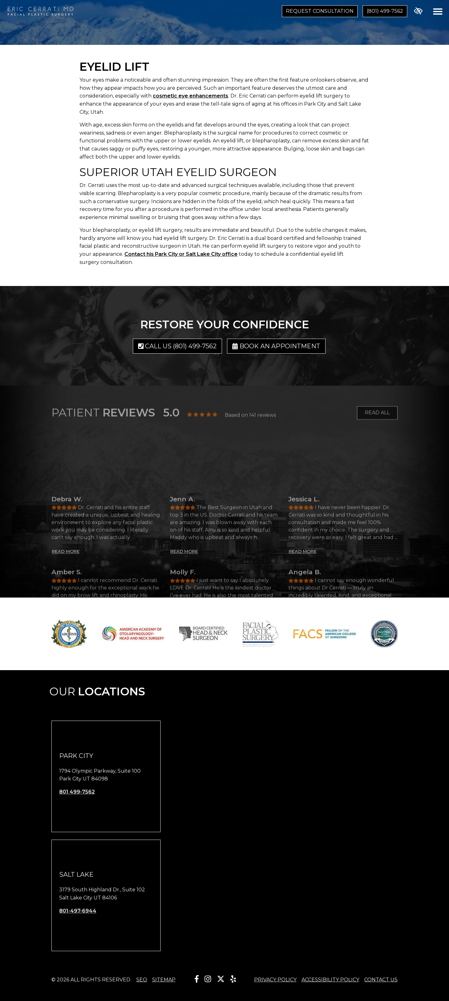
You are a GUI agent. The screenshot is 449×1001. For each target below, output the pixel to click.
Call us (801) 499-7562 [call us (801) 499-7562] (177, 346)
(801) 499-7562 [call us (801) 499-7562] (385, 11)
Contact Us (381, 980)
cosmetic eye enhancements (190, 96)
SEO (141, 980)
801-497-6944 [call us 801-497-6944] (77, 911)
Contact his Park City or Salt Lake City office (181, 254)
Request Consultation (320, 11)
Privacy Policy (275, 980)
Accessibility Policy (330, 980)
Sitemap (164, 980)
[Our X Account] (220, 979)
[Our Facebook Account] (197, 979)
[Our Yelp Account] (233, 979)
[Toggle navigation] (438, 11)
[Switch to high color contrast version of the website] (418, 11)
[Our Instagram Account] (208, 979)
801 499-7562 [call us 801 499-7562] (77, 792)
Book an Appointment (276, 346)
